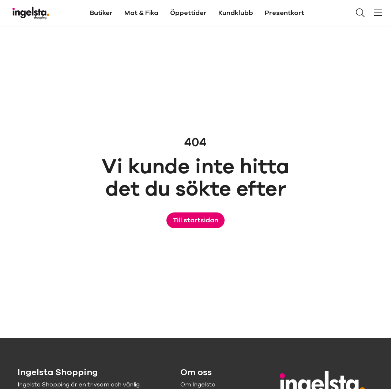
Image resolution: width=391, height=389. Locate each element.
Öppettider (188, 12)
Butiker (101, 12)
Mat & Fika (141, 12)
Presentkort (284, 12)
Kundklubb (235, 12)
